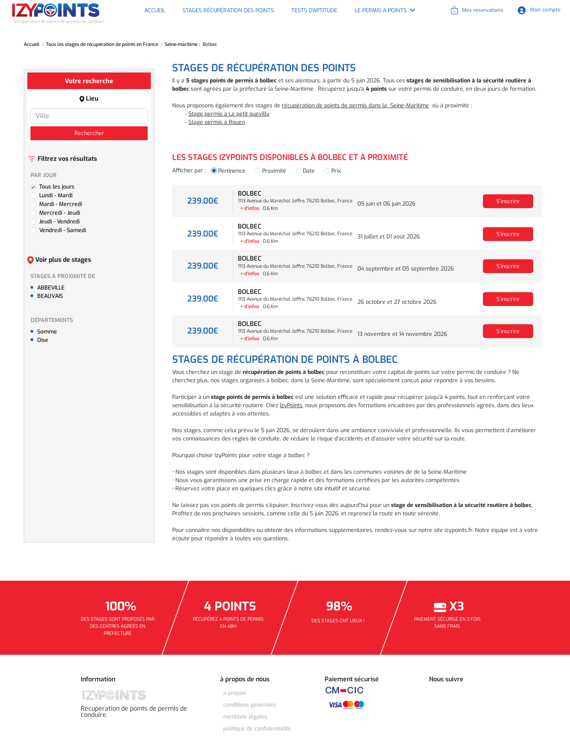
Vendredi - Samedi (62, 230)
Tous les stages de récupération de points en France (102, 44)
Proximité (274, 171)
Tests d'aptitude (314, 10)
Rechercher (89, 133)
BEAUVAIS (50, 296)
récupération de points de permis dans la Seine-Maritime (355, 105)
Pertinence (231, 171)
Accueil (154, 10)
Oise (42, 340)
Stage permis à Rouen (216, 122)
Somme (47, 332)
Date (309, 171)
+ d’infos (249, 208)
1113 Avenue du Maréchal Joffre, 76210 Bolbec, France (295, 201)
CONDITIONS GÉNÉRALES (249, 705)
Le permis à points (381, 10)
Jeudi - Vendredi (59, 221)
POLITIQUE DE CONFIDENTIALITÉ (257, 728)
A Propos (234, 693)
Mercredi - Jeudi (59, 213)
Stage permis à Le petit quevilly (229, 114)
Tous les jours (56, 187)
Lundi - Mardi (55, 195)
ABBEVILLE (51, 288)
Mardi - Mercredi (60, 204)
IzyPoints (291, 405)
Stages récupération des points (228, 10)
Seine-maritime (181, 44)
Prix (336, 171)
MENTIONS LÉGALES (245, 717)
